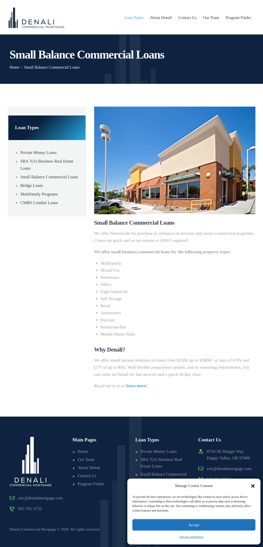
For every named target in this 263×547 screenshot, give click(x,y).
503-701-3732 (30, 508)
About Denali (89, 467)
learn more (136, 385)
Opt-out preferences (191, 537)
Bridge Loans (32, 192)
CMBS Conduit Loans (39, 209)
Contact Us (87, 475)
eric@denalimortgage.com (41, 498)
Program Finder (91, 483)
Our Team (86, 459)
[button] (252, 486)
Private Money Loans (38, 152)
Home (14, 67)
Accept (194, 525)
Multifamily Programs (39, 201)
